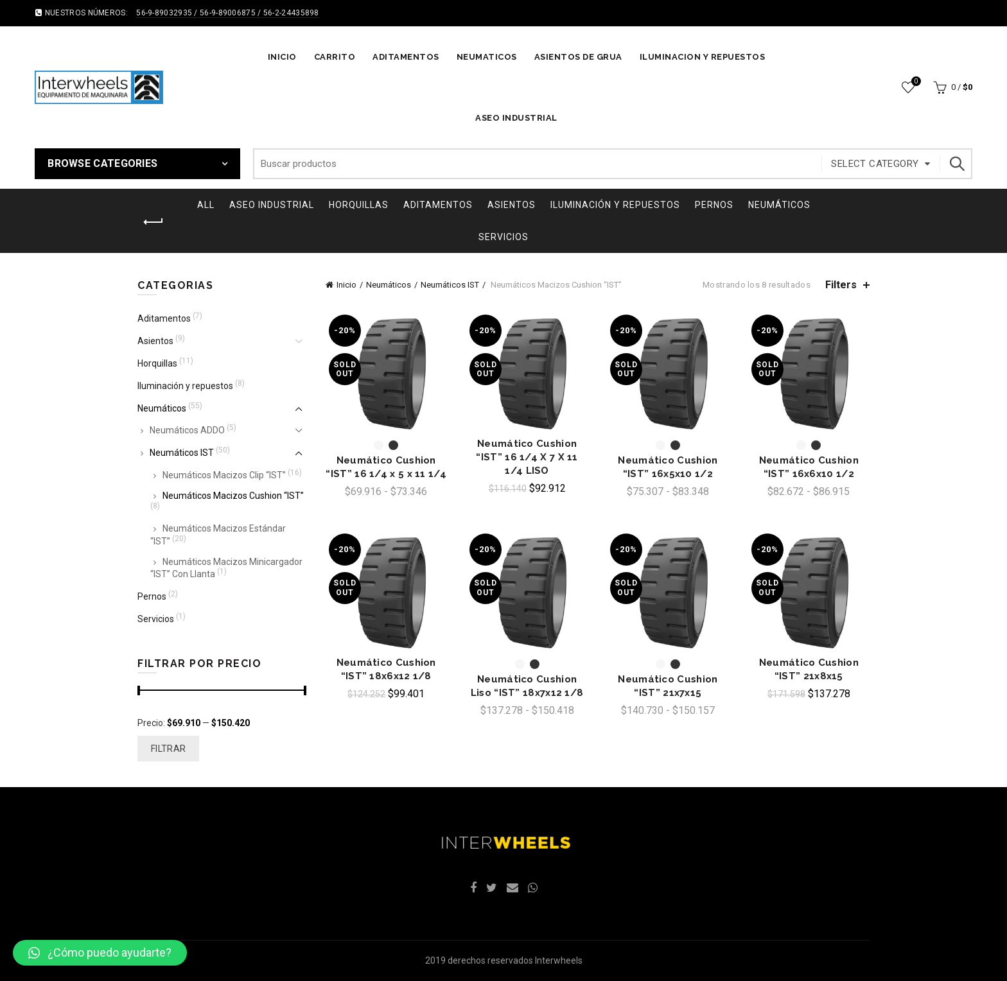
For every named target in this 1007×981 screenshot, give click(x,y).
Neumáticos (779, 205)
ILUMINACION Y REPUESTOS (703, 57)
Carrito (335, 57)
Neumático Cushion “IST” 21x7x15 (667, 686)
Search (956, 164)
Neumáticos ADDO (187, 430)
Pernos (714, 205)
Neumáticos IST (450, 285)
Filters (841, 285)
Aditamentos (438, 205)
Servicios (503, 237)
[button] (100, 953)
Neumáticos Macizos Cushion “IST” (233, 495)
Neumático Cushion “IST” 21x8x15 (809, 669)
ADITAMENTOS (405, 57)
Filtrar (168, 748)
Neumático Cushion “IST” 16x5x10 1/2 (667, 467)
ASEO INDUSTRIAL (516, 118)
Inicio (282, 57)
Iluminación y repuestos (615, 205)
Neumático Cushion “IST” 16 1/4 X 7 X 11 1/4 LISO (526, 457)
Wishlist (914, 82)
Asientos (511, 205)
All (206, 205)
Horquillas (359, 205)
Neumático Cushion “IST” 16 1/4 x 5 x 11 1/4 (386, 467)
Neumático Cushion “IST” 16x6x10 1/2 (809, 467)
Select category (874, 163)
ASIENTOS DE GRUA (578, 57)
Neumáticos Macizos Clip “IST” (224, 475)
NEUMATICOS (487, 57)
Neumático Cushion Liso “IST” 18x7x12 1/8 (527, 686)
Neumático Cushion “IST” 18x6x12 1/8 (386, 669)
